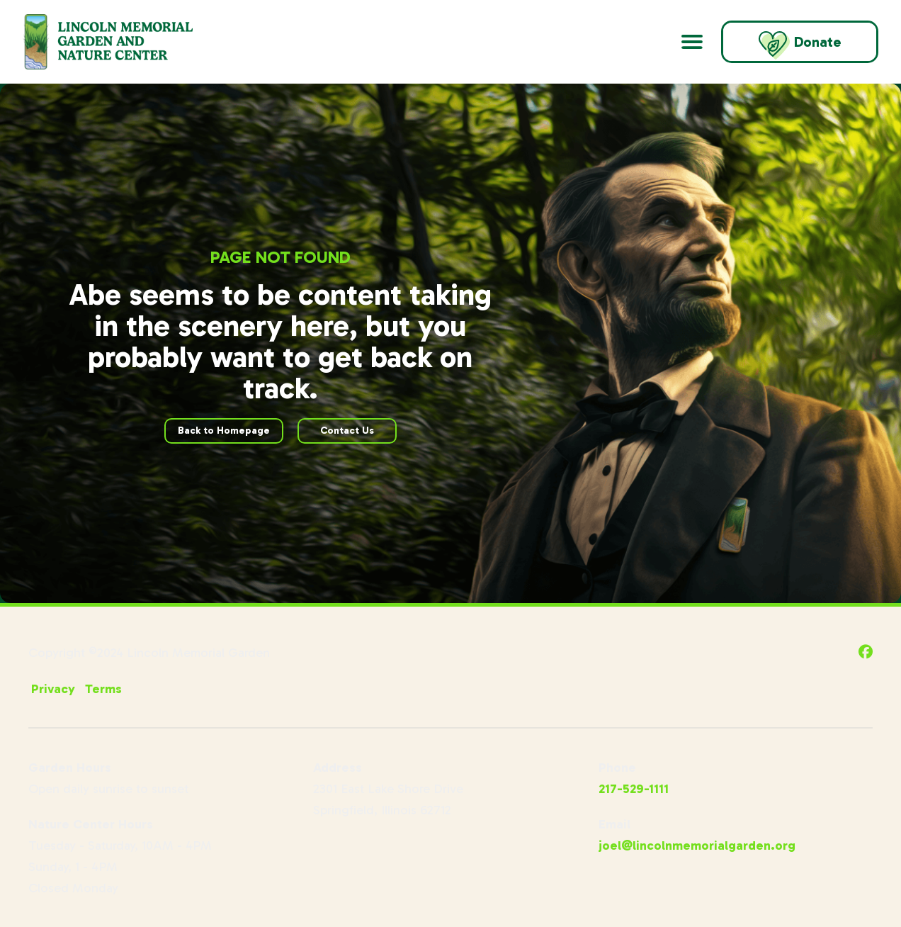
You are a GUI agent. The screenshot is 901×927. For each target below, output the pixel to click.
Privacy (53, 689)
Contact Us (347, 431)
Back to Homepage (224, 431)
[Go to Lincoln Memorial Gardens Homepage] (125, 42)
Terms (103, 689)
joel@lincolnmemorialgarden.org (697, 845)
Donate (800, 45)
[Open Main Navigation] (692, 42)
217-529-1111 (634, 789)
